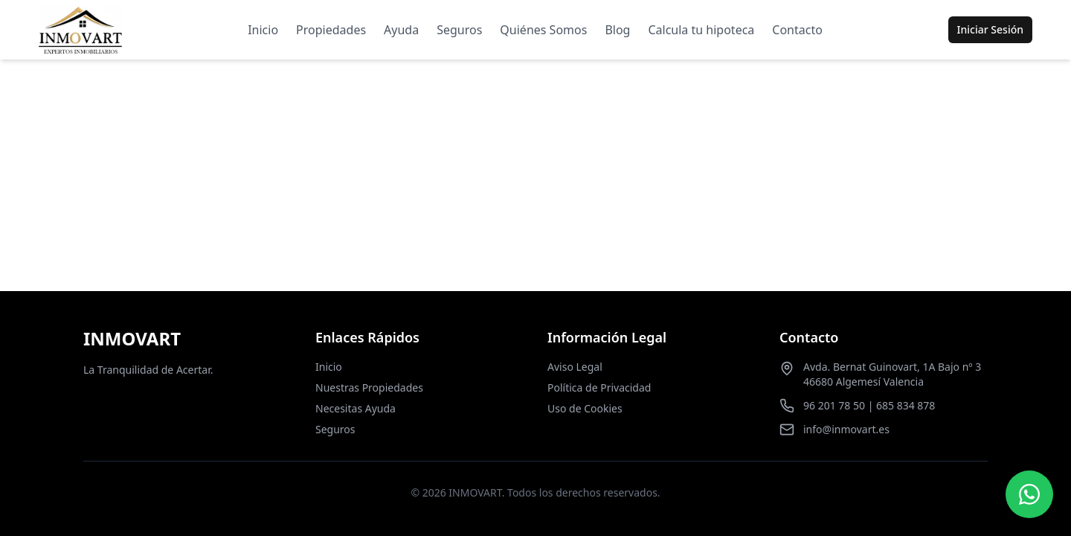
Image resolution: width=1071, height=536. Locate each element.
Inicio (263, 30)
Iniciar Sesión (990, 29)
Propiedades (331, 30)
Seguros (459, 30)
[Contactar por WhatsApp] (1029, 494)
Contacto (797, 30)
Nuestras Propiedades (369, 387)
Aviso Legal (574, 367)
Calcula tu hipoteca (701, 30)
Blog (617, 30)
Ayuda (401, 30)
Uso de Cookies (585, 408)
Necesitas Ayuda (355, 408)
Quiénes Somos (543, 30)
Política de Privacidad (599, 387)
